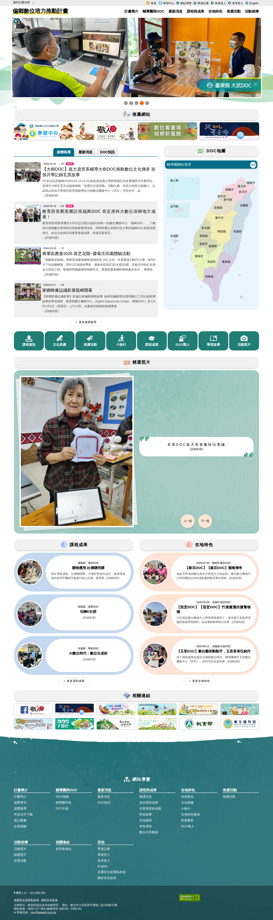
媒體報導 (64, 152)
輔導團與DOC (153, 11)
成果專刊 (20, 802)
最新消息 (175, 11)
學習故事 (145, 814)
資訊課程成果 (148, 802)
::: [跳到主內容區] (16, 107)
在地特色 (215, 11)
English (253, 3)
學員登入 (220, 3)
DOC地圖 (62, 796)
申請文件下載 (23, 814)
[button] (126, 103)
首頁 (153, 3)
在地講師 (145, 820)
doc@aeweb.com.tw (43, 912)
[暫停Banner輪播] (15, 21)
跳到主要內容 (21, 2)
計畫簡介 (131, 11)
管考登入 (237, 3)
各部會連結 (63, 849)
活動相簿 (252, 11)
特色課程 (145, 826)
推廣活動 (234, 11)
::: (33, 2)
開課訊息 (145, 796)
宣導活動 (20, 860)
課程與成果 (195, 11)
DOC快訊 (107, 152)
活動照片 (20, 849)
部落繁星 (187, 820)
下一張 (205, 520)
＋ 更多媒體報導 (86, 322)
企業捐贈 (20, 826)
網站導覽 (185, 3)
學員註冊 (203, 3)
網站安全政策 (107, 878)
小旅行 (185, 808)
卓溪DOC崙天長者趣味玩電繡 (196, 447)
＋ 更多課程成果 (74, 680)
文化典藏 (187, 802)
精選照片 (20, 855)
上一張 (188, 520)
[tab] (63, 152)
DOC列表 (62, 808)
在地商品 (187, 796)
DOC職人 (187, 826)
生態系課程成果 (150, 808)
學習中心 (168, 3)
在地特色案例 (190, 814)
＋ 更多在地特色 (199, 680)
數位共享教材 (148, 832)
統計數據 (20, 820)
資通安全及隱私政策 (112, 872)
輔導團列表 (63, 802)
